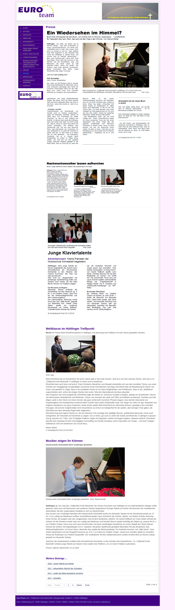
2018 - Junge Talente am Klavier (61, 564)
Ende (87, 585)
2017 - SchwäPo (54, 578)
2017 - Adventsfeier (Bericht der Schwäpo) (65, 568)
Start (50, 585)
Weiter (79, 585)
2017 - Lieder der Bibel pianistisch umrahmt (65, 573)
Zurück (57, 585)
